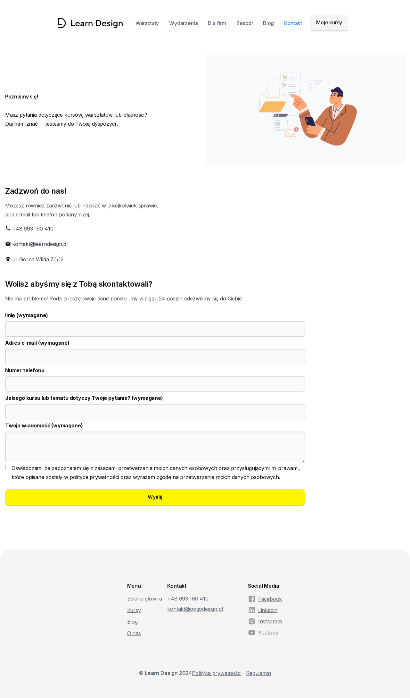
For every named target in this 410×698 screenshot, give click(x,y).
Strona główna (144, 598)
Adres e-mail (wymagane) (37, 343)
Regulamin (258, 673)
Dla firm (217, 23)
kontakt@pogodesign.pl (195, 609)
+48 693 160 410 (32, 228)
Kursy (134, 610)
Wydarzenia (183, 23)
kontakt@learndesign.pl (40, 244)
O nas (134, 633)
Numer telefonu (25, 370)
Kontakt (293, 23)
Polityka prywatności (216, 673)
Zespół (244, 23)
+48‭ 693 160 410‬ (187, 598)
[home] (90, 23)
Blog (268, 23)
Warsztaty (147, 23)
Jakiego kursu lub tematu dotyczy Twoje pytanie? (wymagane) (84, 398)
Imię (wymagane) (26, 315)
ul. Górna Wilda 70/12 (37, 259)
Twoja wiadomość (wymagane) (44, 425)
